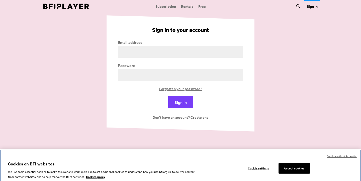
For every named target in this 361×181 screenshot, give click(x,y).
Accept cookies (294, 170)
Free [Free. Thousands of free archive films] (202, 6)
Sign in (312, 6)
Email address (130, 42)
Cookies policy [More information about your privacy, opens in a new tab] (95, 178)
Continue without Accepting (342, 157)
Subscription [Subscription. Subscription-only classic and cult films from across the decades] (165, 6)
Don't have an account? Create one (181, 117)
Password (126, 65)
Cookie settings (258, 170)
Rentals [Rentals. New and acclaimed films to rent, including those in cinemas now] (187, 6)
